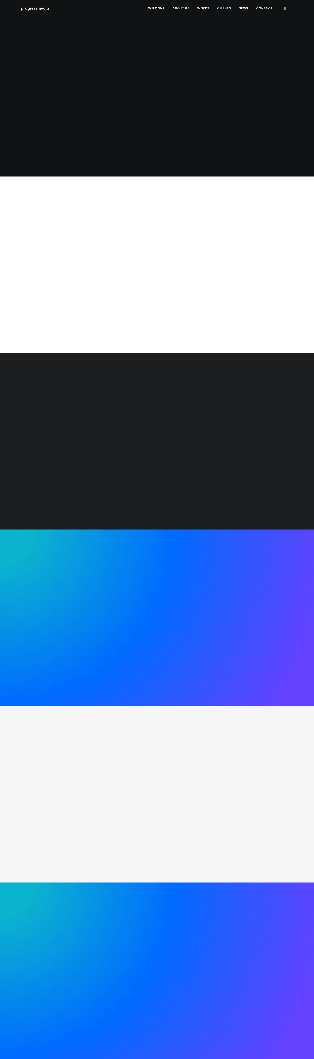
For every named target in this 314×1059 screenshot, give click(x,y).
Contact (264, 8)
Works (203, 8)
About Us (180, 8)
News (243, 8)
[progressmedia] (33, 8)
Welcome (156, 8)
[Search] (285, 8)
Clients (224, 8)
